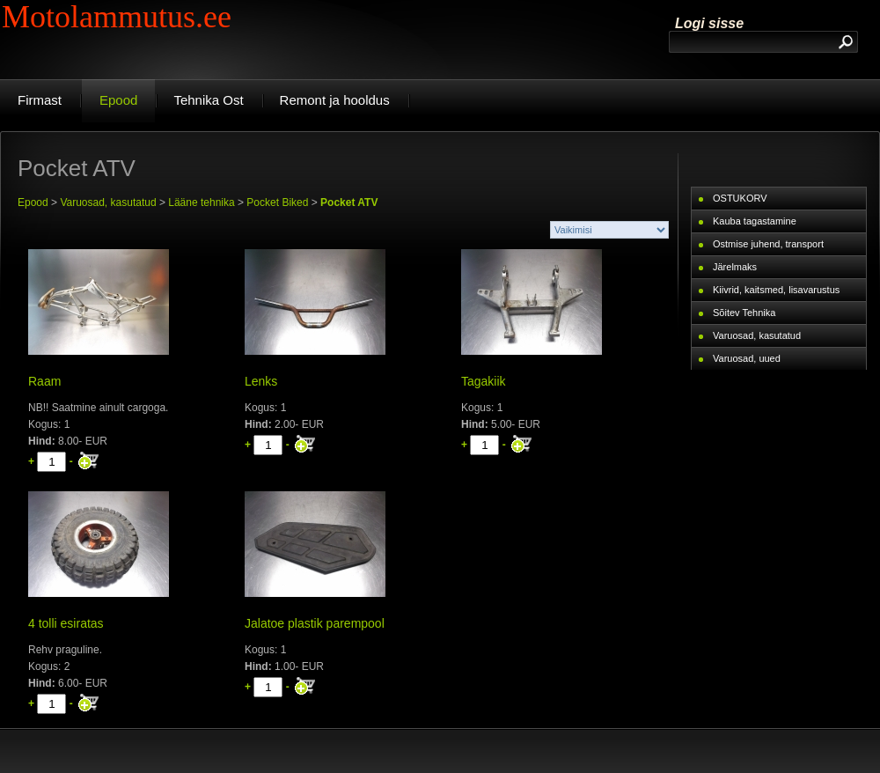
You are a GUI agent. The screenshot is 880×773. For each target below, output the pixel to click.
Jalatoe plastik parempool (315, 623)
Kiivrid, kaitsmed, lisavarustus (776, 289)
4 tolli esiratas (66, 623)
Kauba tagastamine (754, 221)
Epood (33, 202)
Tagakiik (483, 381)
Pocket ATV (349, 202)
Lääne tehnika (201, 202)
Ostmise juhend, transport (768, 244)
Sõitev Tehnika (744, 312)
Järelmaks (735, 266)
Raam (44, 381)
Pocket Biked (277, 202)
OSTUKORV (740, 198)
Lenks (261, 381)
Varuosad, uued (747, 358)
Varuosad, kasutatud (108, 202)
